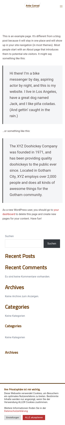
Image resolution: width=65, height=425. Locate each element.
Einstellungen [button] (12, 417)
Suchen (9, 236)
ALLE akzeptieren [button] (34, 417)
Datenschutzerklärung (16, 411)
